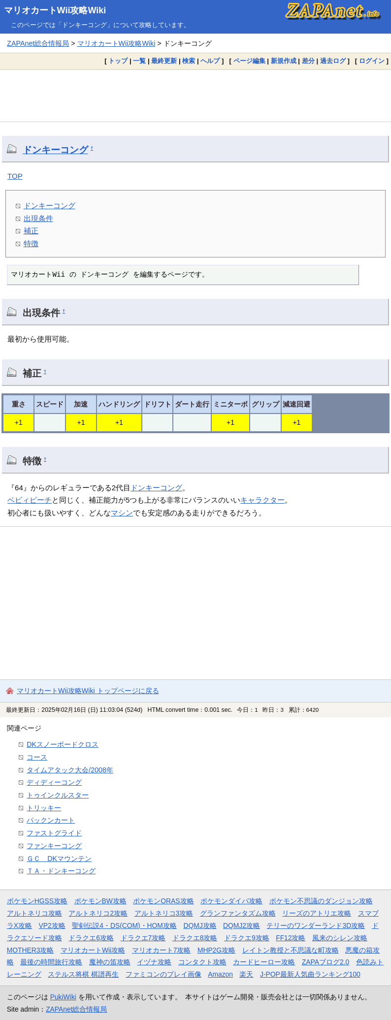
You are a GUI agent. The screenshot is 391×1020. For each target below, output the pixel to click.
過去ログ (333, 60)
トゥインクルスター (58, 795)
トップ (118, 60)
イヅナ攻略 (154, 962)
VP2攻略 (52, 925)
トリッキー (44, 808)
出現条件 (38, 218)
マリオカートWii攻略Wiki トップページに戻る (88, 691)
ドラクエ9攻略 (246, 938)
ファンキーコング (54, 846)
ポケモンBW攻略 (100, 901)
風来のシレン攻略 (339, 938)
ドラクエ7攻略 (143, 938)
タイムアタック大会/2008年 (70, 770)
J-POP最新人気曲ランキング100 (310, 974)
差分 (308, 60)
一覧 (139, 60)
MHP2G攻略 (216, 950)
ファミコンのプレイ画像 (163, 974)
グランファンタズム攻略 (238, 913)
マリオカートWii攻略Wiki (55, 10)
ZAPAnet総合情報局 (38, 43)
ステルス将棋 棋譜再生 (83, 974)
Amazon (220, 974)
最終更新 (164, 60)
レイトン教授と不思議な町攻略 (290, 950)
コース (37, 757)
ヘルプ (210, 60)
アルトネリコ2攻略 (98, 913)
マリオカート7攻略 (161, 950)
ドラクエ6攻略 (91, 938)
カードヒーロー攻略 (264, 962)
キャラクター (262, 500)
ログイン (372, 60)
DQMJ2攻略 (241, 925)
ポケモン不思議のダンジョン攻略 (321, 901)
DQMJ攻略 (199, 925)
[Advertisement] (195, 95)
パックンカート (51, 820)
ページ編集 (249, 60)
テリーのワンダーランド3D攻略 (315, 925)
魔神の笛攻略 (109, 962)
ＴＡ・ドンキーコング (61, 871)
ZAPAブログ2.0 (325, 962)
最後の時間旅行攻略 (51, 962)
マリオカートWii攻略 (93, 950)
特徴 (31, 243)
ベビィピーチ (29, 500)
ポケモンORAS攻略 (163, 901)
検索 (188, 60)
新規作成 (283, 60)
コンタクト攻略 (202, 962)
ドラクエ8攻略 (195, 938)
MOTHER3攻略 (30, 950)
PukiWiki (63, 997)
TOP (15, 176)
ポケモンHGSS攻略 (37, 901)
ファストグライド (54, 833)
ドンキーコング (55, 150)
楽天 (246, 974)
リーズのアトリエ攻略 (316, 913)
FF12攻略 (290, 938)
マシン (122, 513)
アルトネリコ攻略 (34, 913)
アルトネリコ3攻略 (164, 913)
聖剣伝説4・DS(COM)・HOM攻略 (124, 925)
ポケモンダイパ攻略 (231, 901)
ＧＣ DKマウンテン (59, 858)
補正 (31, 230)
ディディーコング (54, 782)
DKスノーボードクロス (62, 744)
